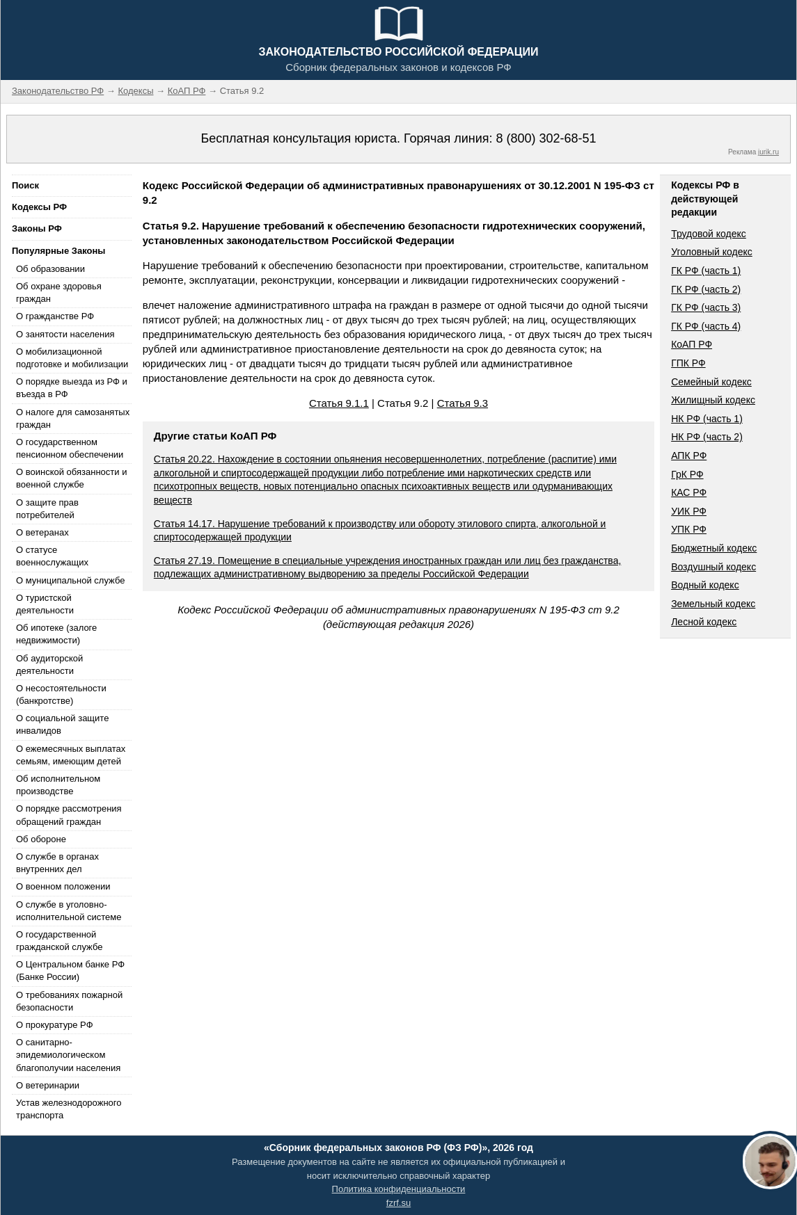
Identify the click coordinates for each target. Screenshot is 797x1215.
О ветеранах (42, 532)
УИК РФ (689, 511)
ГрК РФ (687, 474)
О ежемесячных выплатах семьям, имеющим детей (70, 754)
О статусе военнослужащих (52, 556)
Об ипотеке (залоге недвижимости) (56, 633)
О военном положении (63, 886)
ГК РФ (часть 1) (706, 270)
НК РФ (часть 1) (707, 418)
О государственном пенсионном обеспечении (69, 448)
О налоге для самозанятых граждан (72, 418)
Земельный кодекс (713, 603)
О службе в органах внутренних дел (57, 862)
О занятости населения (65, 334)
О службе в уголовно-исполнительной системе (69, 910)
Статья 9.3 (462, 403)
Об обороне (41, 839)
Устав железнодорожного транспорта (68, 1108)
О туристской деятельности (45, 604)
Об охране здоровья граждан (59, 292)
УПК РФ (689, 529)
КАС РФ (689, 492)
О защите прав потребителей (47, 508)
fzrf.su (398, 1203)
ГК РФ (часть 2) (706, 289)
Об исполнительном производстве (58, 784)
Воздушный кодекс (713, 566)
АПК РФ (689, 455)
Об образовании (50, 269)
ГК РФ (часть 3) (706, 307)
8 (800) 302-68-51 (546, 138)
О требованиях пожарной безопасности (69, 1001)
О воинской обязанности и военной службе (71, 478)
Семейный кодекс (711, 381)
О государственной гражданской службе (59, 940)
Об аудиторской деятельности (49, 664)
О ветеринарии (47, 1085)
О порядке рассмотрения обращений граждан (69, 814)
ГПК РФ (688, 363)
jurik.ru (768, 152)
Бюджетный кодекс (714, 548)
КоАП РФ (691, 344)
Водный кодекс (705, 584)
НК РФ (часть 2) (707, 436)
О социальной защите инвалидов (62, 724)
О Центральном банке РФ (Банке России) (70, 970)
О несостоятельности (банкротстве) (61, 694)
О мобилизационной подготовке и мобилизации (72, 357)
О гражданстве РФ (55, 316)
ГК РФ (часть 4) (706, 326)
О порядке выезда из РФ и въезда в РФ (71, 387)
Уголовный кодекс (711, 251)
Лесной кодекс (703, 621)
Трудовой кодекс (708, 233)
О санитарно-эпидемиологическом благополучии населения (68, 1054)
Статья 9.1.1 (339, 403)
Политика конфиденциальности (399, 1189)
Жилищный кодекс (713, 399)
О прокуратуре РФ (54, 1025)
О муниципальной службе (70, 580)
